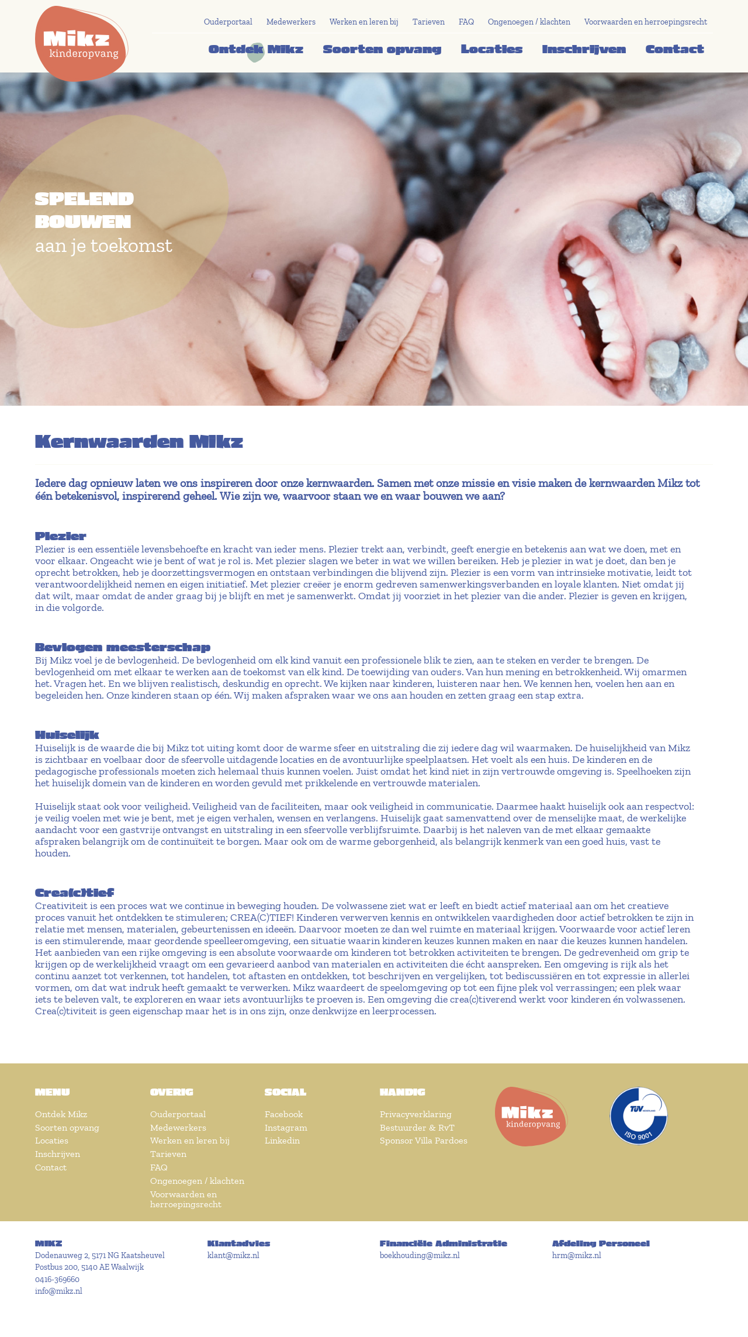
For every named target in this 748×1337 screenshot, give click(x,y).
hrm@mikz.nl (576, 1255)
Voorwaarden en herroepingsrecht (645, 22)
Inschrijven (584, 49)
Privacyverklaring (416, 1114)
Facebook (284, 1114)
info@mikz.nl (58, 1291)
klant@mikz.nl (233, 1255)
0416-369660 (57, 1279)
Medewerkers (291, 22)
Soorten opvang (382, 49)
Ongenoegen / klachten (529, 22)
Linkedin (282, 1140)
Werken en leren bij (364, 22)
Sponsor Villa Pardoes (424, 1140)
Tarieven (429, 22)
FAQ (466, 22)
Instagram (286, 1127)
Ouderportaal (228, 22)
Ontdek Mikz (256, 49)
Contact (675, 49)
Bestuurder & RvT (417, 1127)
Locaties (491, 49)
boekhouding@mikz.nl (420, 1255)
